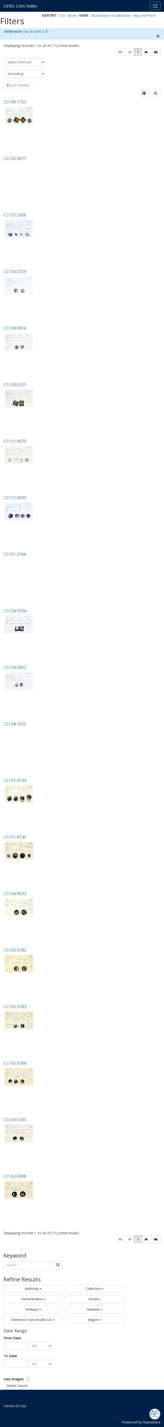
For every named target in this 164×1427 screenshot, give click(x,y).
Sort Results (18, 85)
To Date (10, 1355)
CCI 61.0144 (15, 780)
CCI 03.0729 (15, 271)
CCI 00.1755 (15, 102)
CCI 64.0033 (15, 893)
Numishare (151, 1422)
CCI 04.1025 (15, 724)
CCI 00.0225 (15, 384)
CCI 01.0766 (15, 554)
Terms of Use (15, 1405)
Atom (72, 15)
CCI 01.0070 (15, 441)
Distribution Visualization (110, 15)
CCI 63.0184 (15, 1063)
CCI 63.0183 (15, 1006)
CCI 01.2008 (15, 215)
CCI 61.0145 (15, 837)
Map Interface (144, 15)
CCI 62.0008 (15, 1176)
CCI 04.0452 (15, 667)
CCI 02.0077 (15, 158)
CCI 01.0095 (15, 497)
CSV (62, 15)
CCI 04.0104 (15, 610)
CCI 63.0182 (15, 950)
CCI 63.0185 (15, 1119)
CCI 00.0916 (15, 328)
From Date (12, 1338)
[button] (146, 52)
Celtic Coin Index (20, 6)
